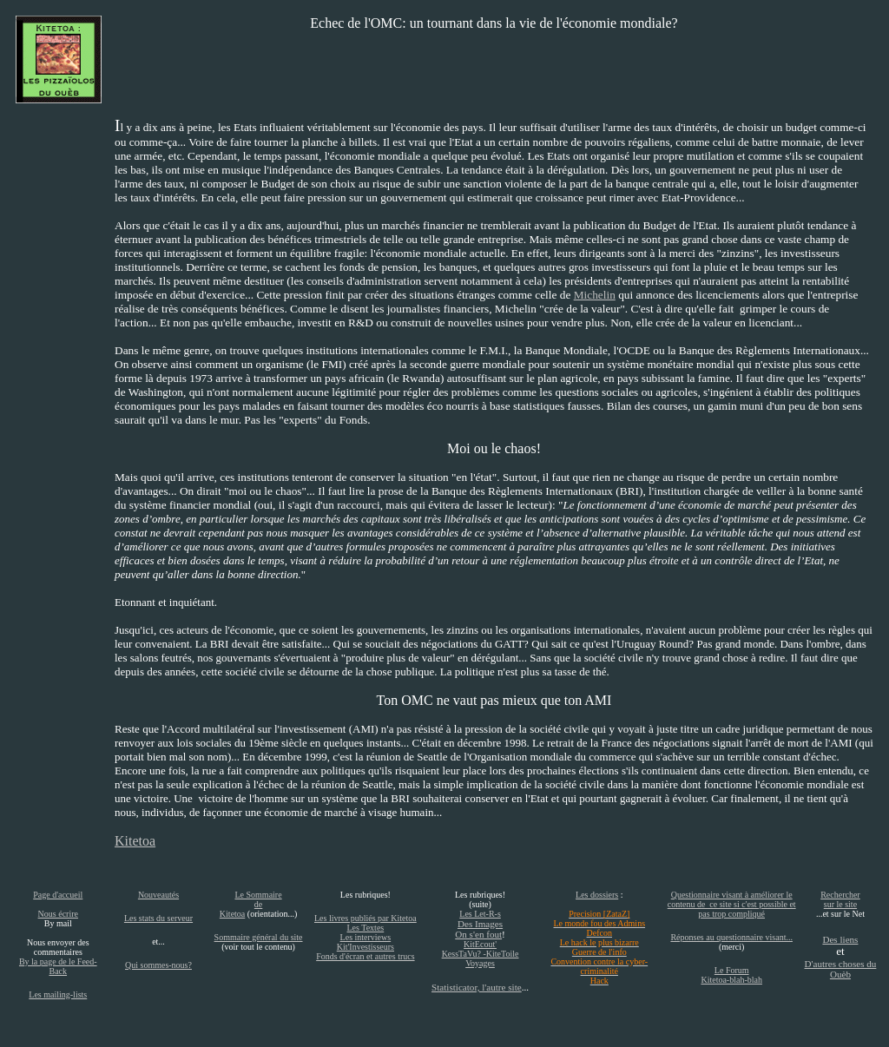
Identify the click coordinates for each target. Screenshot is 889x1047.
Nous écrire (58, 914)
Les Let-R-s (480, 914)
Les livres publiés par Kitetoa (365, 918)
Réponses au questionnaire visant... (731, 937)
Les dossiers (597, 894)
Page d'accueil (57, 894)
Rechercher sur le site (840, 899)
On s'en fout (478, 934)
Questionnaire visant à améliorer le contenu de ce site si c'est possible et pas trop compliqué (732, 904)
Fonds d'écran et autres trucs (365, 956)
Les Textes (366, 927)
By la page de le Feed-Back (58, 966)
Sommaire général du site (258, 937)
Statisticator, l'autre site (476, 987)
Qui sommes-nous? (158, 965)
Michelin (595, 294)
